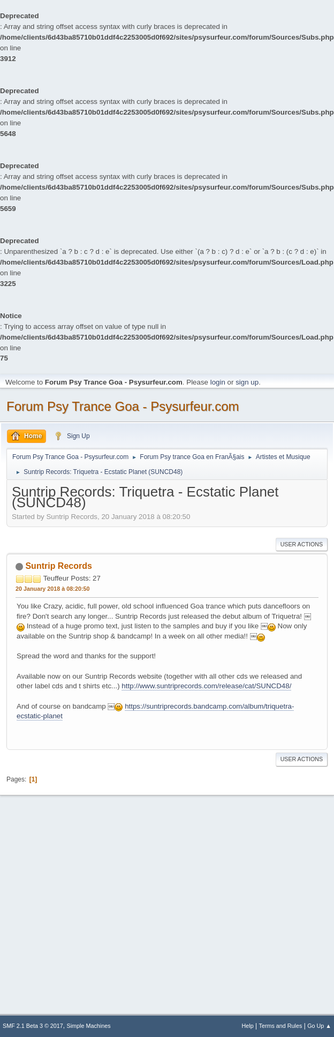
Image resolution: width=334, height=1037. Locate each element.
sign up (247, 382)
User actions (301, 544)
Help (248, 1026)
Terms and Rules (280, 1026)
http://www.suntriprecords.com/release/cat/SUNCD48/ (206, 686)
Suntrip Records (58, 565)
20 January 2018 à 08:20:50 (52, 588)
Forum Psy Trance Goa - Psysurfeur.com (122, 406)
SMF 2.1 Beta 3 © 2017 (33, 1026)
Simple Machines (89, 1026)
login (217, 382)
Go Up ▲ (319, 1026)
